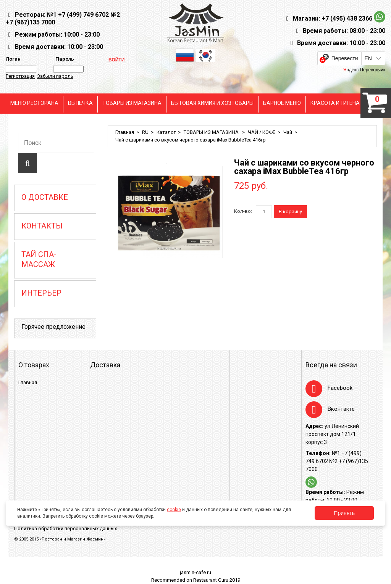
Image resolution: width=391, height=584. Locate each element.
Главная (124, 132)
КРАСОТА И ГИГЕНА (335, 103)
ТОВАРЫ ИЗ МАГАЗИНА (132, 103)
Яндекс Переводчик (364, 69)
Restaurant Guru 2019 (216, 580)
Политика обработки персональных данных (65, 528)
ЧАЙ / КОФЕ (261, 132)
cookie (174, 509)
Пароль (63, 59)
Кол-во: (243, 211)
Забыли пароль (55, 76)
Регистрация (20, 76)
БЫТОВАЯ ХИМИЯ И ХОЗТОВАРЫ (212, 103)
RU (145, 132)
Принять (344, 513)
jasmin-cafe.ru (195, 572)
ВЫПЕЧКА (80, 103)
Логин (13, 59)
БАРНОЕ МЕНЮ (282, 103)
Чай (287, 132)
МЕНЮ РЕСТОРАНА (34, 103)
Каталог (166, 132)
